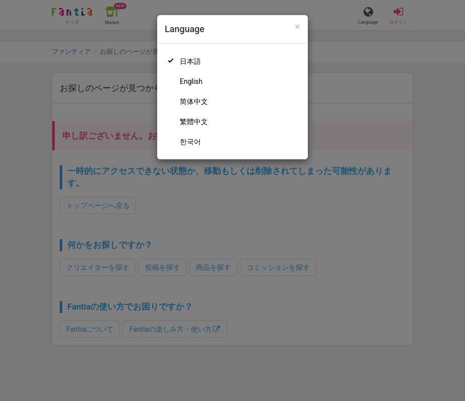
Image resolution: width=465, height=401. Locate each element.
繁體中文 (194, 122)
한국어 (190, 142)
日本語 (190, 61)
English (191, 81)
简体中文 (194, 101)
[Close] (297, 27)
